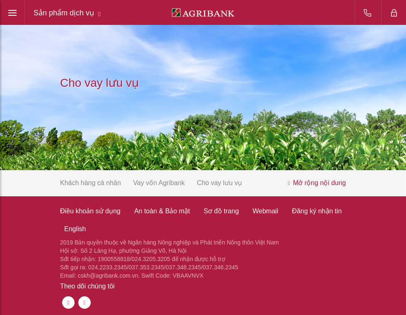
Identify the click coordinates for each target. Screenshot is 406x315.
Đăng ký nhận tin (317, 211)
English (75, 228)
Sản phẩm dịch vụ (67, 13)
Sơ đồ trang (221, 211)
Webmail (265, 211)
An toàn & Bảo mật (162, 211)
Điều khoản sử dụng (90, 211)
